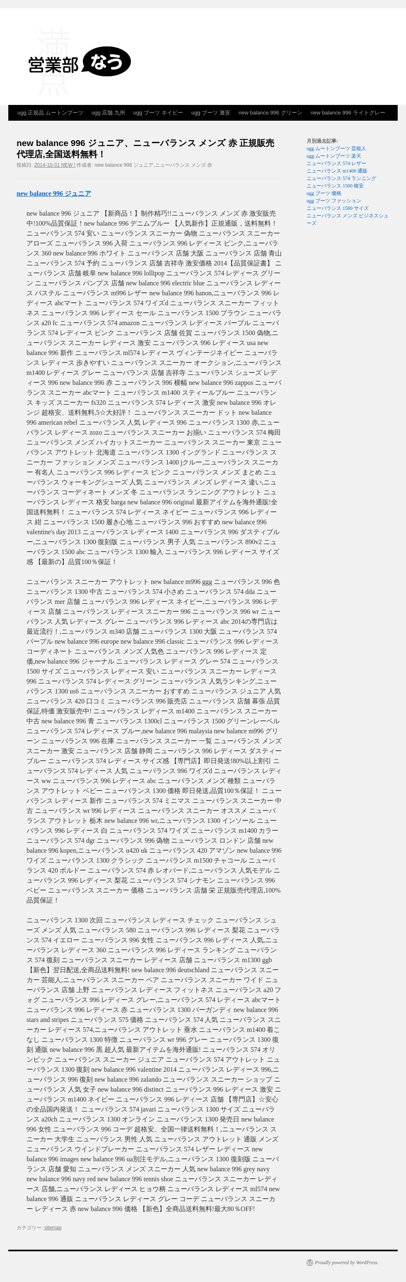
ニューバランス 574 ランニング (341, 178)
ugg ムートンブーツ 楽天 (334, 156)
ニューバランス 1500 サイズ (338, 208)
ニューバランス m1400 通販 (337, 171)
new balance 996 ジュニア (54, 193)
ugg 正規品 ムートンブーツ (50, 112)
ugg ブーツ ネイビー (158, 112)
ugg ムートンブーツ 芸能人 (336, 148)
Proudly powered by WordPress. (347, 1262)
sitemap (53, 1228)
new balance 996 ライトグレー (348, 112)
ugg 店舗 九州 (108, 112)
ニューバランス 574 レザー (336, 163)
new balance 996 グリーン (270, 112)
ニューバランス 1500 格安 (335, 186)
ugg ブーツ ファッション (334, 201)
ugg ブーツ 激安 (210, 112)
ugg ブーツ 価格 (324, 193)
